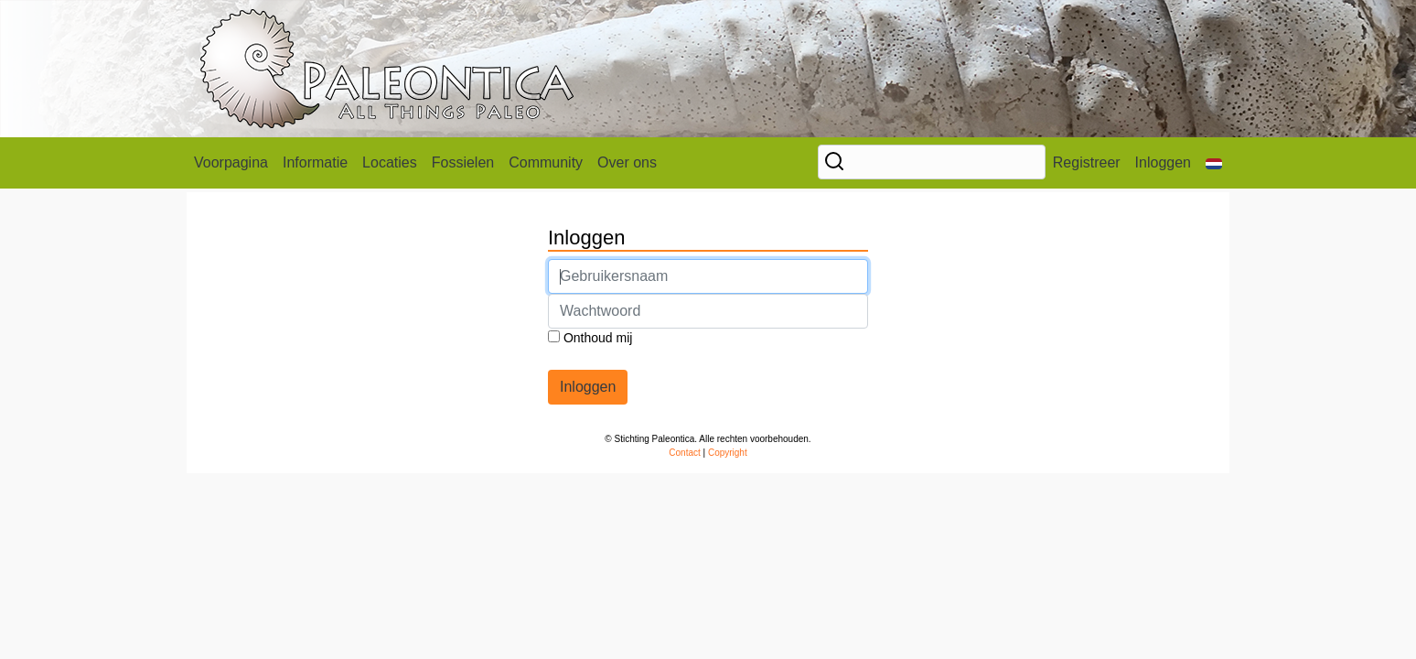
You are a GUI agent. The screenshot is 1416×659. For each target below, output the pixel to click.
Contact (684, 453)
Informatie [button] (315, 162)
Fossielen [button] (463, 162)
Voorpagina (231, 162)
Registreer (1087, 162)
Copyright (727, 453)
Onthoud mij (590, 337)
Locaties (389, 162)
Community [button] (546, 162)
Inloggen (1163, 162)
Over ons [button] (627, 162)
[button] (1213, 163)
